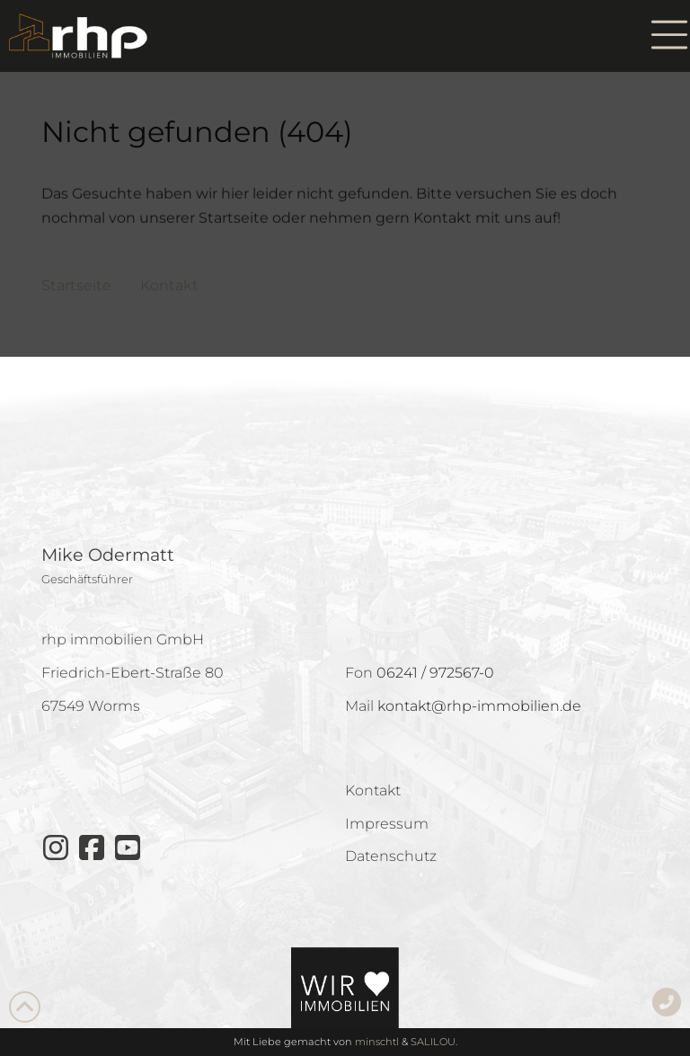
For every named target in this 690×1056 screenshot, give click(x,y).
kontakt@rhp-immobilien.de (479, 705)
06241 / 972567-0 (435, 672)
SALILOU (433, 1041)
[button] (669, 36)
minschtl (377, 1041)
